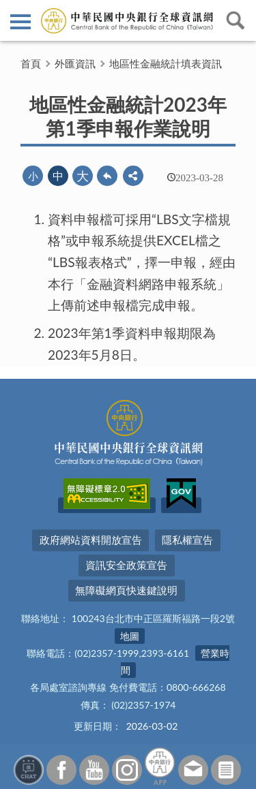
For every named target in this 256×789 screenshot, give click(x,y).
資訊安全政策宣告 (126, 565)
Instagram (127, 770)
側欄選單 (20, 21)
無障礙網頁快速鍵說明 (126, 590)
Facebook (61, 770)
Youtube (94, 770)
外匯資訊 (75, 63)
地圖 (129, 636)
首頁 (30, 63)
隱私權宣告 (187, 539)
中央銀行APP (160, 766)
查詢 (235, 20)
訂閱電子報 (226, 770)
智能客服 (29, 770)
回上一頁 (107, 176)
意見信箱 (193, 770)
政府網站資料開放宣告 (91, 539)
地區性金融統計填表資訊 (165, 63)
